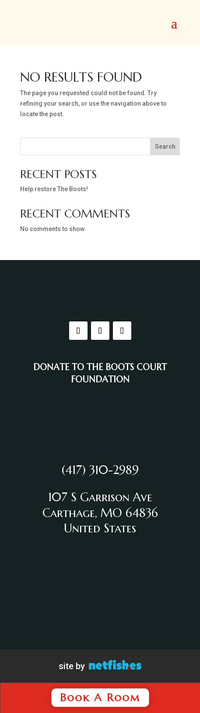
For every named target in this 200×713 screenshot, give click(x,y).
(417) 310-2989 (100, 470)
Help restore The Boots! (54, 189)
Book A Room (100, 697)
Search (165, 146)
